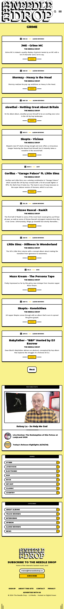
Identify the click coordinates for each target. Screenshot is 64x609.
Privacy (51, 589)
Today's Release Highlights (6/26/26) (30, 445)
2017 (38, 167)
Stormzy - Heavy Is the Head (32, 77)
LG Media (32, 595)
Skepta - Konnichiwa (32, 308)
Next (32, 369)
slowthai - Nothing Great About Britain (32, 107)
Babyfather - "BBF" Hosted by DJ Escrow (32, 342)
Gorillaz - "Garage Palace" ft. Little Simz (32, 173)
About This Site (25, 589)
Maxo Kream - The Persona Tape (32, 276)
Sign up (12, 589)
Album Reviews (38, 39)
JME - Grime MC (32, 45)
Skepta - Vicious (32, 139)
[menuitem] (12, 589)
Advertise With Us (32, 592)
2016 (37, 270)
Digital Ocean (51, 595)
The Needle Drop (32, 49)
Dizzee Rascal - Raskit (32, 210)
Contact (40, 589)
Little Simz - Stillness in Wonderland (32, 244)
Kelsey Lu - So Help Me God (32, 426)
